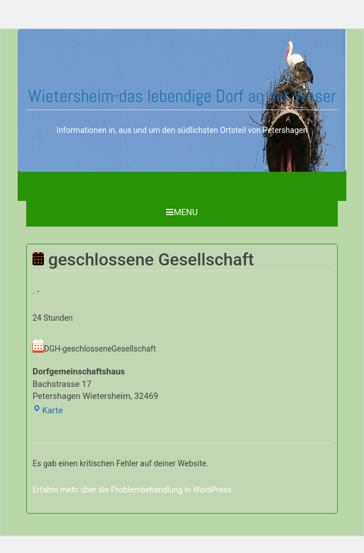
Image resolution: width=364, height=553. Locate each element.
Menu (181, 212)
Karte (48, 410)
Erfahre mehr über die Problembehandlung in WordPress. (133, 489)
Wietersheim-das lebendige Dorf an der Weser (182, 95)
